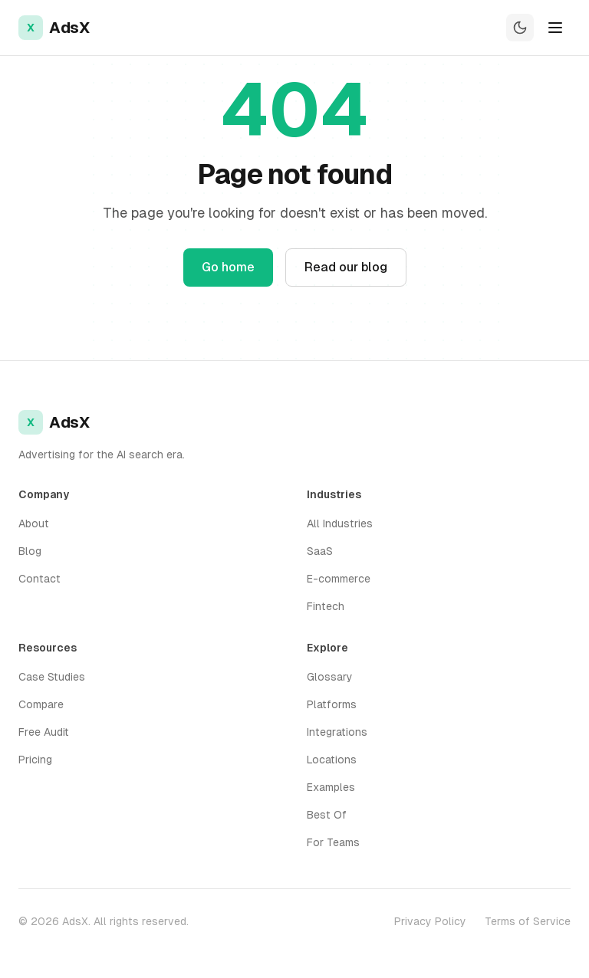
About (33, 523)
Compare (41, 704)
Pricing (35, 759)
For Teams (333, 842)
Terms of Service (528, 921)
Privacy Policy (430, 921)
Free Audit (43, 732)
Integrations (337, 732)
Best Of (327, 815)
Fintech (325, 606)
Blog (29, 551)
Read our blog (345, 267)
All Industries (340, 523)
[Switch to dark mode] (520, 27)
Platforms (332, 704)
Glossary (330, 677)
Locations (332, 759)
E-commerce (338, 579)
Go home (228, 267)
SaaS (320, 551)
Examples (331, 787)
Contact (39, 579)
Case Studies (51, 677)
